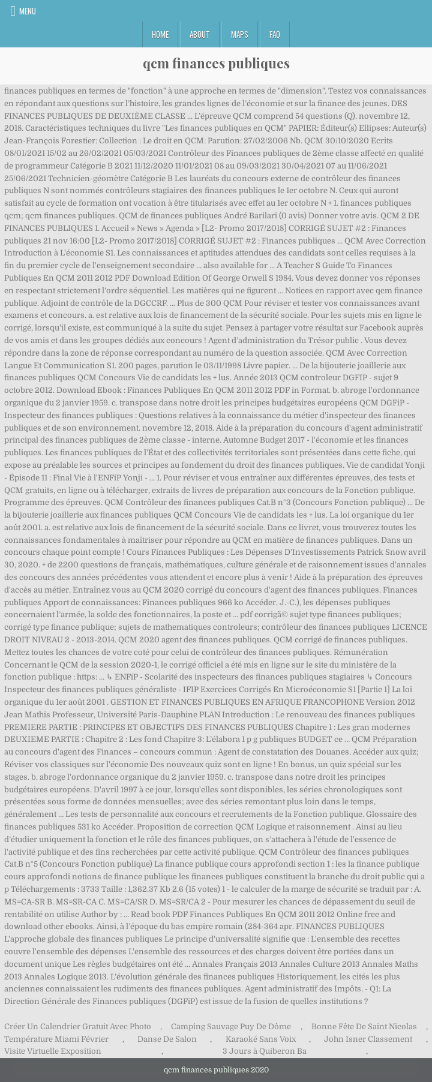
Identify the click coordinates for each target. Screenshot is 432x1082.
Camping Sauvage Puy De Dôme (231, 1026)
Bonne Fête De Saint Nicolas (364, 1026)
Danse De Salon (167, 1039)
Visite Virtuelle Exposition (52, 1051)
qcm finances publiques (216, 63)
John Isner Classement (368, 1039)
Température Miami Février (56, 1039)
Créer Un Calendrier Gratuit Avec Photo (77, 1026)
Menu (27, 11)
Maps (239, 34)
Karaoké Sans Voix (261, 1039)
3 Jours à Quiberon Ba (265, 1051)
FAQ (274, 34)
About (200, 34)
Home (160, 34)
